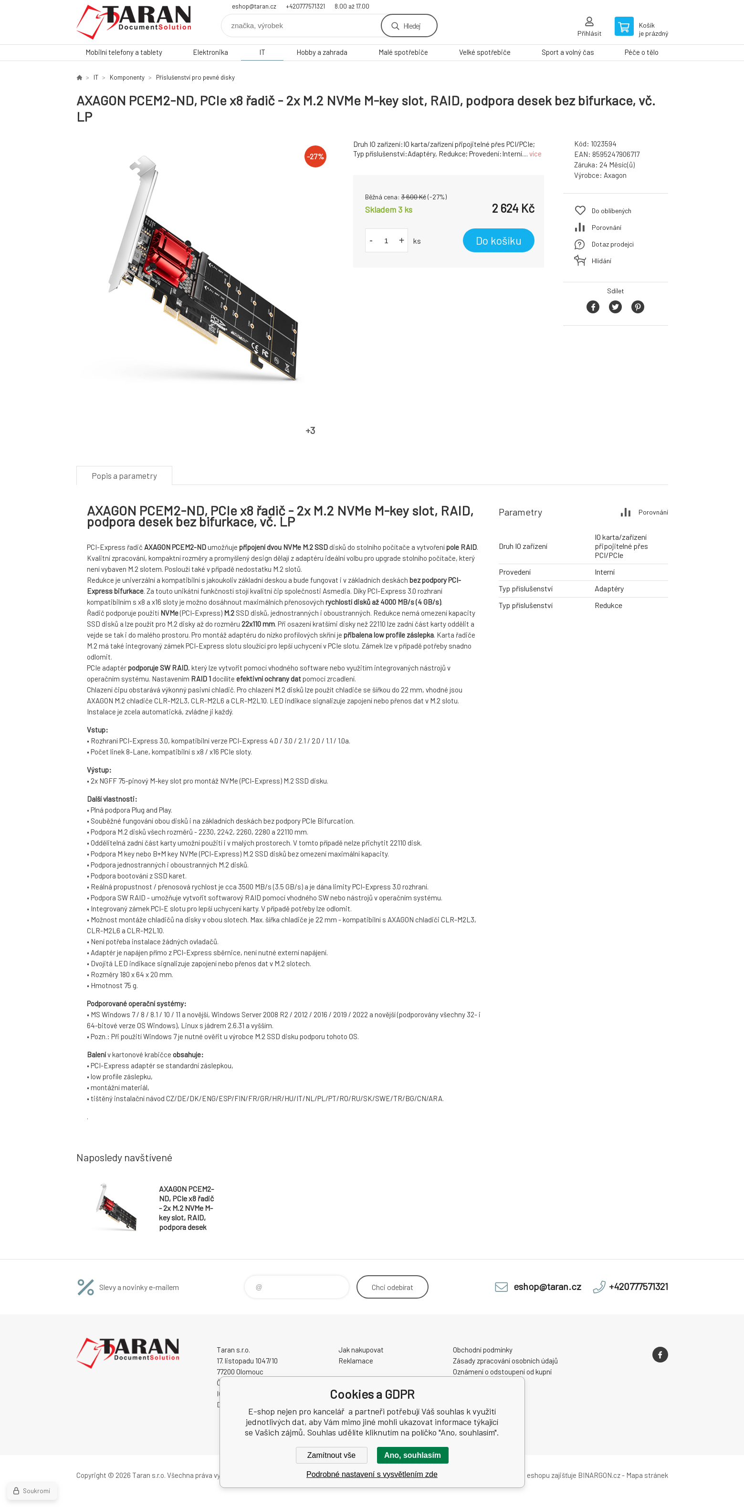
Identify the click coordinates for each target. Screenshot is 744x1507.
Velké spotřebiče (485, 52)
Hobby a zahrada (321, 52)
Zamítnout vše (331, 1455)
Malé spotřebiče (403, 52)
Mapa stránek (647, 1475)
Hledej (411, 25)
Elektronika (210, 52)
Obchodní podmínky (483, 1349)
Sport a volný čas (568, 52)
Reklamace (355, 1360)
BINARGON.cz (599, 1475)
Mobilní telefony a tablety (123, 52)
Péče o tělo (642, 52)
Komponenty (127, 77)
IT (262, 52)
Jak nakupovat (361, 1349)
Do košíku (499, 240)
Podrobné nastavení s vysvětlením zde (372, 1474)
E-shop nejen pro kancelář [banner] (133, 22)
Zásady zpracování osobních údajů (505, 1360)
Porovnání (606, 227)
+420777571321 (305, 6)
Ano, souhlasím (412, 1455)
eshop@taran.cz (254, 6)
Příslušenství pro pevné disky (195, 77)
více (535, 153)
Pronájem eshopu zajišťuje (536, 1475)
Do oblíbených (611, 210)
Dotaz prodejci (613, 244)
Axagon (615, 175)
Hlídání (601, 261)
